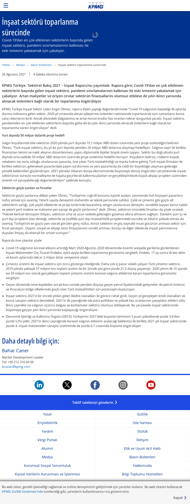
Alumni (47, 448)
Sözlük (142, 431)
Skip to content (133, 5)
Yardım (47, 431)
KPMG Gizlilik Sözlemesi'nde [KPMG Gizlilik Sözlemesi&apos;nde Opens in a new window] (22, 491)
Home (6, 65)
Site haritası (142, 423)
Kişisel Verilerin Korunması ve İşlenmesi (47, 474)
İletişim (142, 440)
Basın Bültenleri (142, 457)
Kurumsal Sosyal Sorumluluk (47, 465)
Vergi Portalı (47, 440)
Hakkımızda (142, 465)
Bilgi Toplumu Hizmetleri (142, 474)
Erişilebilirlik (47, 423)
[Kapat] (180, 497)
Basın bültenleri (41, 65)
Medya (20, 65)
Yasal (47, 414)
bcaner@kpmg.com (16, 367)
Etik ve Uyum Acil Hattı (142, 448)
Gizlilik (142, 414)
